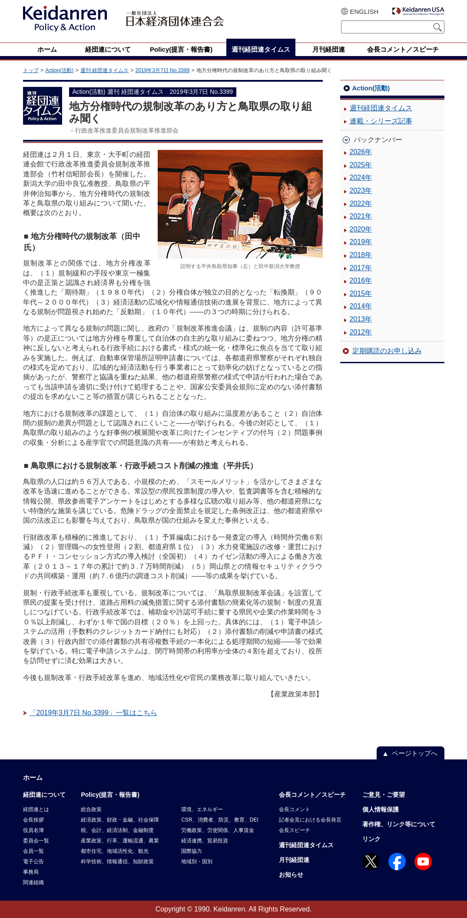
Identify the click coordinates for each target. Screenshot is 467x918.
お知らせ (291, 874)
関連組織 (33, 882)
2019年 (361, 241)
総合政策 (91, 809)
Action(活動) (59, 70)
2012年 (361, 332)
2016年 (361, 280)
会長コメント (294, 809)
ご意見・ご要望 (383, 794)
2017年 (361, 268)
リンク (371, 838)
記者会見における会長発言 (310, 820)
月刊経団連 (294, 859)
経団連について (44, 794)
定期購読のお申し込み (387, 351)
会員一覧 (33, 851)
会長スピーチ (294, 830)
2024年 (361, 177)
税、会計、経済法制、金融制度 (117, 830)
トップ (31, 70)
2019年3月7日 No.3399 (163, 70)
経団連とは (36, 809)
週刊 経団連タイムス (104, 70)
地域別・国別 (196, 861)
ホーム (33, 777)
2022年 (361, 203)
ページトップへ (414, 753)
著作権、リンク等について (398, 824)
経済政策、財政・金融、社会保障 (120, 820)
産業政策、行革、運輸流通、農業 (120, 841)
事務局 (31, 872)
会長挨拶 (33, 820)
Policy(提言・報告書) (110, 794)
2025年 (361, 165)
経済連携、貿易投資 (204, 841)
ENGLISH (364, 11)
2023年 (361, 190)
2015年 (361, 293)
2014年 (361, 306)
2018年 (361, 254)
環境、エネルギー (202, 809)
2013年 (361, 319)
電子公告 (33, 861)
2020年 (361, 229)
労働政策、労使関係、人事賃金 (217, 830)
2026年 (361, 152)
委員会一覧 (36, 841)
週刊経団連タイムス (381, 108)
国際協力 (191, 851)
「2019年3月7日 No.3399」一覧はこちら (93, 712)
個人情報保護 (380, 809)
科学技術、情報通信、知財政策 (117, 861)
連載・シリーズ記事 (381, 121)
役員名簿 (33, 830)
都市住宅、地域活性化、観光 (115, 851)
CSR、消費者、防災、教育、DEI (219, 820)
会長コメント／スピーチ (312, 794)
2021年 (361, 216)
